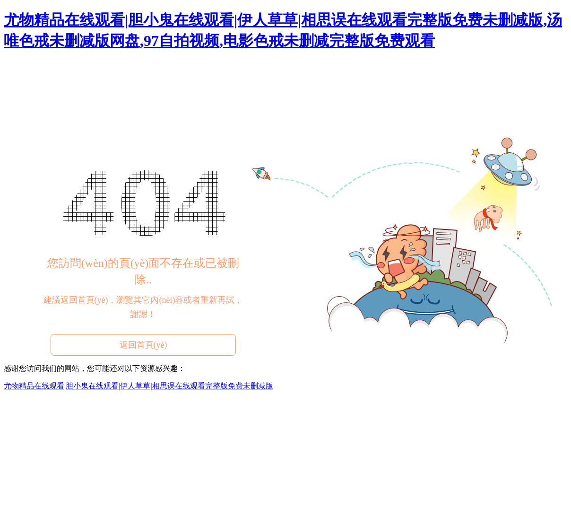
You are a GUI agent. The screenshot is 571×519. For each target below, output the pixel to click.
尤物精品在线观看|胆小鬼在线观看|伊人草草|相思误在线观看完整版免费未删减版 (138, 386)
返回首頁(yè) (143, 345)
